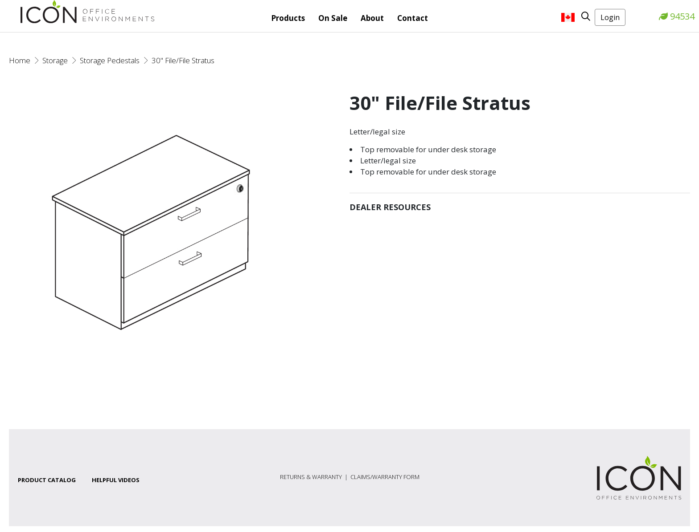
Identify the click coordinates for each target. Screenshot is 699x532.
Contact (412, 18)
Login (610, 17)
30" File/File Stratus (183, 60)
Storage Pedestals (110, 60)
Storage (55, 60)
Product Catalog (47, 480)
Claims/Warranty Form (384, 477)
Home (19, 60)
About (372, 18)
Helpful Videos (116, 480)
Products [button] (288, 18)
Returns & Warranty (311, 477)
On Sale (332, 18)
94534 (677, 16)
